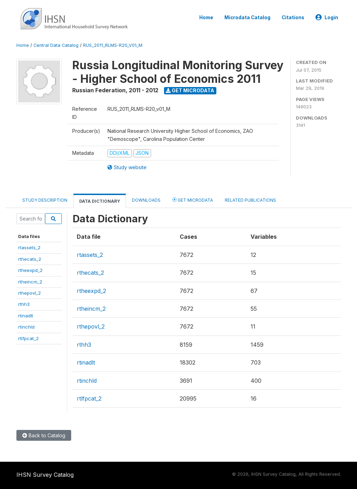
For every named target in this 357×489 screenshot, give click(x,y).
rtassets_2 (29, 247)
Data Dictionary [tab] (99, 201)
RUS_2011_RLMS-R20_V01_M (112, 45)
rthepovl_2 (29, 293)
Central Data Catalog (56, 45)
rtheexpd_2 (30, 270)
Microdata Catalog (247, 17)
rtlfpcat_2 (28, 338)
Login (326, 17)
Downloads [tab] (146, 200)
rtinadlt (25, 315)
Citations (293, 17)
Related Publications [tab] (250, 200)
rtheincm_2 (30, 282)
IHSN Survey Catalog (45, 474)
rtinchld (26, 327)
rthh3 (24, 304)
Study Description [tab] (44, 200)
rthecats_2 (29, 259)
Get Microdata (190, 90)
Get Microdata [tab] (192, 200)
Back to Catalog (43, 435)
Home (206, 17)
